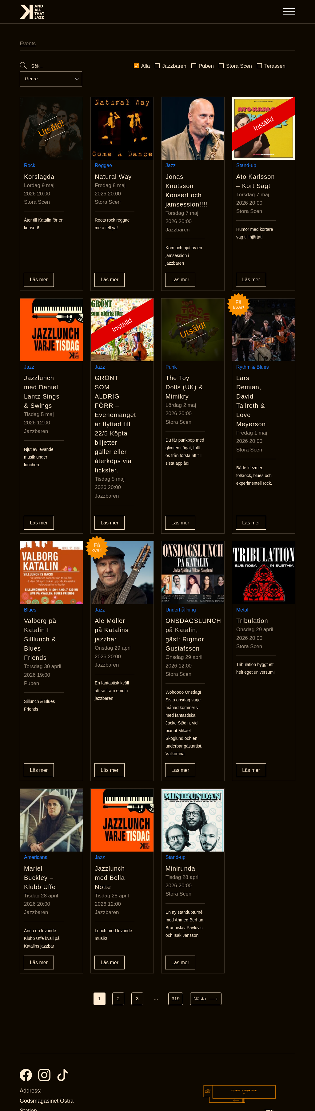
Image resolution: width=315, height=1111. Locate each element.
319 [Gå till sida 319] (176, 903)
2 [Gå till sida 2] (118, 903)
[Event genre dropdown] (47, 79)
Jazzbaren (174, 66)
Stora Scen (239, 66)
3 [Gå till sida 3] (137, 903)
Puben (206, 66)
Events (28, 43)
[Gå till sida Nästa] (207, 903)
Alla (145, 66)
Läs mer (39, 258)
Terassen (274, 66)
